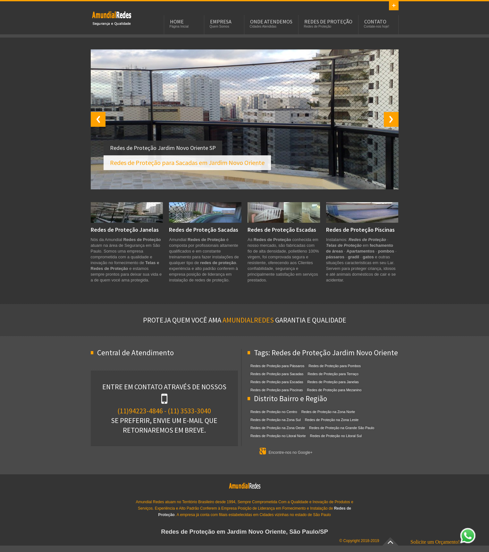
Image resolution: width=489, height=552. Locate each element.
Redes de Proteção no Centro (273, 412)
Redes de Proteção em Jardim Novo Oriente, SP (111, 18)
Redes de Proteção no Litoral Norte (278, 436)
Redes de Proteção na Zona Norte (328, 412)
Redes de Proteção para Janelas (333, 382)
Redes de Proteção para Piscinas (276, 390)
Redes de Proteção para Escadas (276, 382)
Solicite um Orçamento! (443, 542)
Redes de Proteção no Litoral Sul (336, 436)
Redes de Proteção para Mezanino (334, 390)
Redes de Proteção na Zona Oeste (277, 428)
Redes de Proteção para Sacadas (276, 374)
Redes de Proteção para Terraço (333, 374)
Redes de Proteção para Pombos (334, 366)
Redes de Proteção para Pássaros (277, 366)
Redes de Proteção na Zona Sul (275, 420)
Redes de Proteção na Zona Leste (332, 420)
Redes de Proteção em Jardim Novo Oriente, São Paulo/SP (244, 531)
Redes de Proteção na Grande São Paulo (341, 428)
